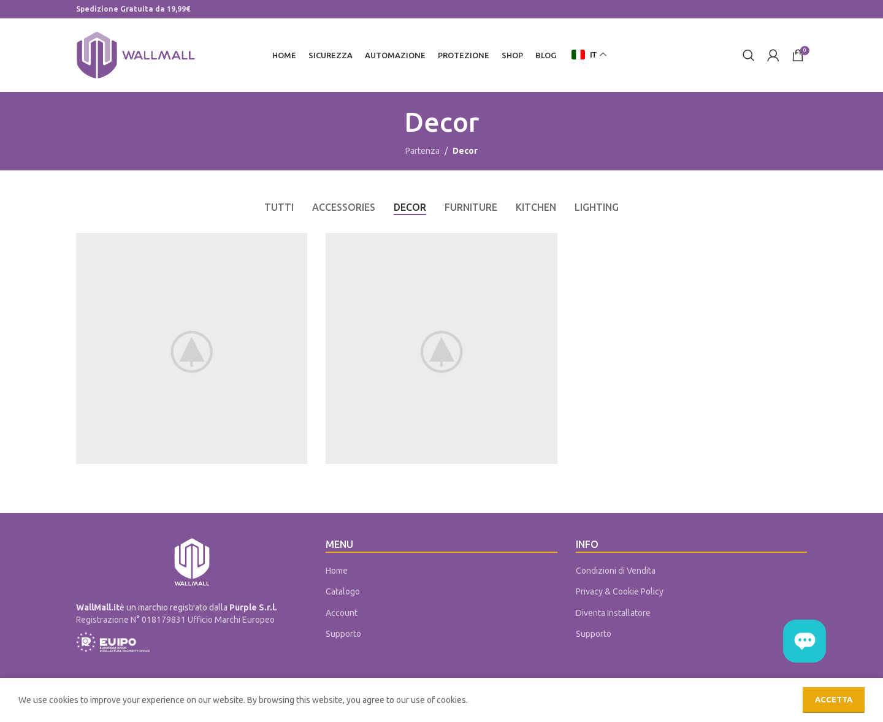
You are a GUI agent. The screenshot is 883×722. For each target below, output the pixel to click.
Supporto (343, 634)
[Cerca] (748, 55)
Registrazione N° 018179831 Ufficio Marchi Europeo (175, 620)
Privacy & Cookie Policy (619, 591)
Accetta (833, 699)
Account (341, 613)
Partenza (422, 151)
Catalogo (343, 591)
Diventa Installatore (613, 613)
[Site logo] (136, 54)
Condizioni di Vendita (616, 571)
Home (337, 571)
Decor (465, 151)
